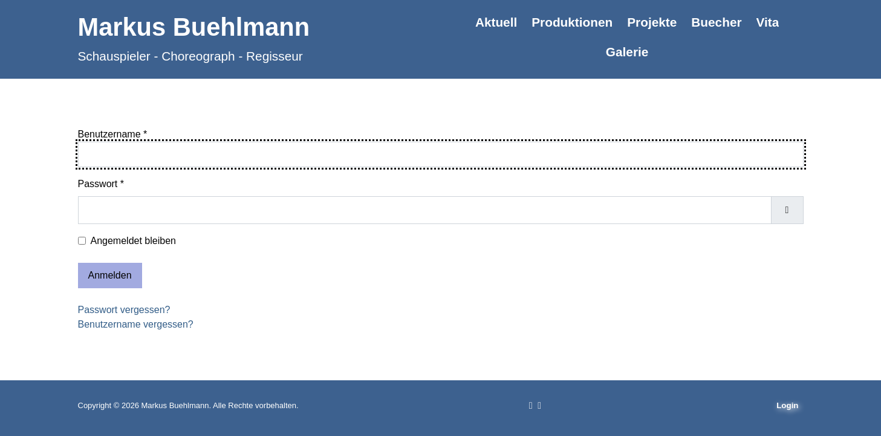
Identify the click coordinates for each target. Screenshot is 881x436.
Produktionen (572, 22)
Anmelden (110, 275)
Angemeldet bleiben (133, 241)
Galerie (627, 52)
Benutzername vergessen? (135, 324)
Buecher (716, 22)
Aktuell (496, 22)
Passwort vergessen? (124, 310)
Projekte (652, 22)
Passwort (101, 184)
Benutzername (113, 134)
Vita (767, 22)
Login (787, 405)
